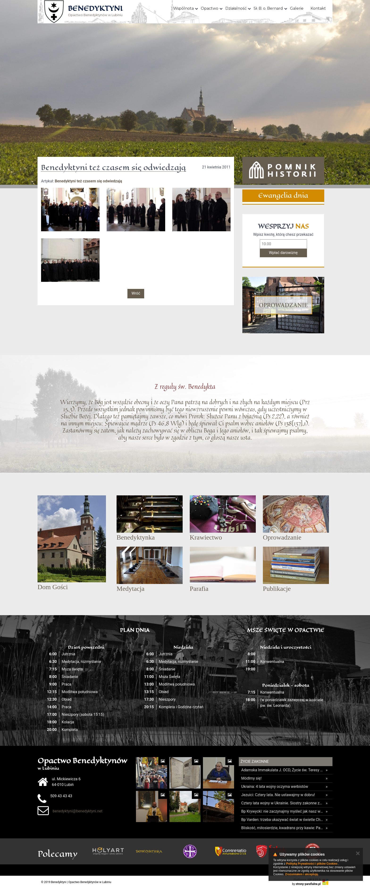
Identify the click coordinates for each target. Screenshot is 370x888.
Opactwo (209, 8)
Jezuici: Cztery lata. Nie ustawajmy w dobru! (278, 795)
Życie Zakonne (254, 761)
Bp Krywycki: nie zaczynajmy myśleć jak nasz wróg (282, 811)
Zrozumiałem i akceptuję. (302, 874)
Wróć (135, 293)
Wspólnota (183, 8)
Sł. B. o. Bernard (268, 8)
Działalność (236, 8)
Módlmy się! (251, 778)
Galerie (296, 8)
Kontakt (318, 8)
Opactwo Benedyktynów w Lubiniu (95, 11)
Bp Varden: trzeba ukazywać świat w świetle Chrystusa (282, 819)
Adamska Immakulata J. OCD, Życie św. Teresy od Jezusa (282, 770)
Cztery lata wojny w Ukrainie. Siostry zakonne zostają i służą (282, 803)
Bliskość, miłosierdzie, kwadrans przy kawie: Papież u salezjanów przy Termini (282, 828)
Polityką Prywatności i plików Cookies (311, 863)
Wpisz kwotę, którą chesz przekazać (283, 234)
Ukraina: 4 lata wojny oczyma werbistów (274, 786)
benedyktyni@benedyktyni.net (77, 811)
